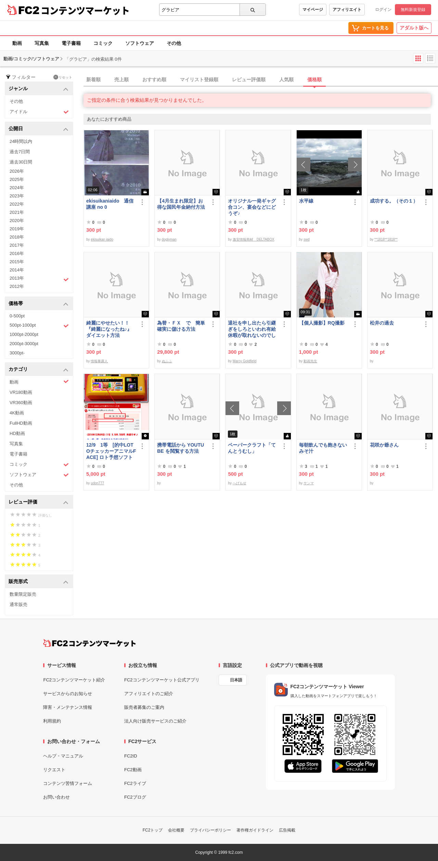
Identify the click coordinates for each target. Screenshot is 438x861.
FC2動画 (133, 769)
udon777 (97, 483)
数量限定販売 (23, 594)
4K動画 (17, 412)
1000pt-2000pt (24, 334)
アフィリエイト (347, 9)
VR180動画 (21, 392)
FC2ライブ (135, 783)
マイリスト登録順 (199, 79)
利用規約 (52, 721)
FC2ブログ (135, 797)
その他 (174, 43)
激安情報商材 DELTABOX (253, 239)
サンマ (309, 483)
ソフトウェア (139, 43)
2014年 (17, 269)
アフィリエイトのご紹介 (148, 693)
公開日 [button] (38, 129)
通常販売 (18, 604)
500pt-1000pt (39, 326)
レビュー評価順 (249, 79)
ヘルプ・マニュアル (63, 756)
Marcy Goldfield (244, 361)
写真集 (42, 43)
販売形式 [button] (38, 582)
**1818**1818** (386, 239)
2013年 (39, 279)
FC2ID (130, 756)
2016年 (17, 253)
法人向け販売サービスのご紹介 (155, 721)
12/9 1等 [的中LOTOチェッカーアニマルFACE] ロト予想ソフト (111, 451)
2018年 (17, 237)
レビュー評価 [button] (38, 502)
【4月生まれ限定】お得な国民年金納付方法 (181, 204)
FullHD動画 (21, 423)
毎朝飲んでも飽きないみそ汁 (323, 448)
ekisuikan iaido (102, 239)
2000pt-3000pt (24, 343)
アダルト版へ (414, 28)
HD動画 (17, 433)
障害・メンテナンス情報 (67, 707)
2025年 (17, 179)
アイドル (39, 112)
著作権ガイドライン (254, 830)
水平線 (306, 201)
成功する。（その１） (394, 201)
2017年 (17, 245)
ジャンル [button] (38, 89)
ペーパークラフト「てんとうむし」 (252, 448)
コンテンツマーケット (85, 10)
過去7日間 (20, 151)
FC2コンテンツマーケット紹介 (74, 679)
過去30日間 (21, 162)
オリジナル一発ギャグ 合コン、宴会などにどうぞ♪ (253, 207)
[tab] (260, 80)
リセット (62, 77)
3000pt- (17, 352)
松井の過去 (382, 323)
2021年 (17, 212)
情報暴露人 (99, 361)
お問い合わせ (56, 797)
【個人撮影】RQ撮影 (322, 323)
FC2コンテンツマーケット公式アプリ (161, 679)
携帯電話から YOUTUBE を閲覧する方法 (180, 448)
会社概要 (176, 830)
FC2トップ (153, 830)
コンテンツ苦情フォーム (67, 783)
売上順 (121, 79)
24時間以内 (21, 141)
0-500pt (17, 315)
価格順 (314, 79)
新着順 (93, 79)
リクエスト (54, 769)
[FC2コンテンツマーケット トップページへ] (89, 643)
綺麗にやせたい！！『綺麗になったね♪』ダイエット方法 (109, 329)
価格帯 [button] (38, 304)
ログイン (383, 9)
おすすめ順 (154, 79)
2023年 (17, 195)
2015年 (17, 261)
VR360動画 (21, 402)
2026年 (17, 171)
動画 (17, 43)
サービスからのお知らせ (67, 693)
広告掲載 (287, 830)
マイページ (312, 9)
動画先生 (310, 361)
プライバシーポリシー (210, 830)
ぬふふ (167, 361)
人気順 (286, 79)
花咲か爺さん (384, 445)
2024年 (17, 187)
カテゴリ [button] (38, 369)
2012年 (17, 286)
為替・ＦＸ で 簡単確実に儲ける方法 (181, 326)
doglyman (169, 239)
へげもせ (239, 483)
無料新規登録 (413, 9)
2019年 (17, 228)
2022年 (17, 204)
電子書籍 (71, 43)
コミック (103, 43)
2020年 (17, 220)
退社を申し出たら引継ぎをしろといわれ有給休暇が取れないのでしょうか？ (252, 329)
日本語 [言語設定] (236, 680)
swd (307, 239)
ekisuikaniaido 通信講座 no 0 (109, 204)
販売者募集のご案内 (144, 707)
